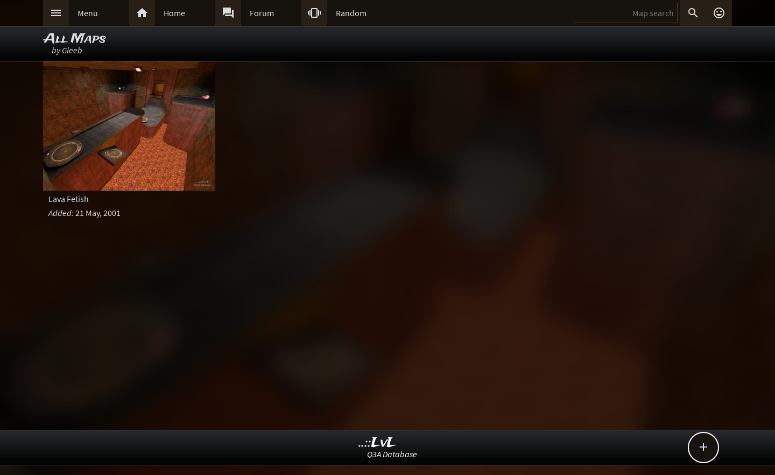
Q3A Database (392, 454)
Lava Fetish (68, 198)
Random (351, 13)
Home (174, 13)
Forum (262, 13)
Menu (88, 13)
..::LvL (378, 443)
